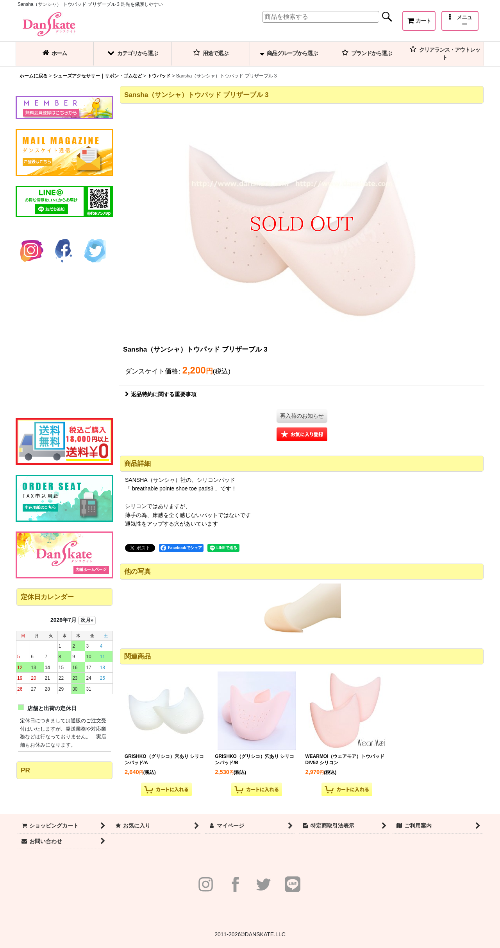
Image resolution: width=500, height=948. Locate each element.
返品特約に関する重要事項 (160, 394)
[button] (460, 21)
